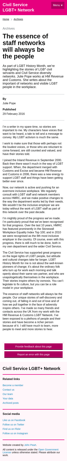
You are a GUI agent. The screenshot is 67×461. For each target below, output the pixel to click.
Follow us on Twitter (13, 424)
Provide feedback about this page (33, 346)
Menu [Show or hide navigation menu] (56, 5)
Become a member (13, 385)
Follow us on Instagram (15, 433)
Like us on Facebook (14, 420)
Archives (18, 19)
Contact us (8, 389)
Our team (8, 394)
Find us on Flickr (12, 429)
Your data (8, 398)
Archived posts (11, 402)
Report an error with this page (33, 354)
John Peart (30, 445)
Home (6, 19)
